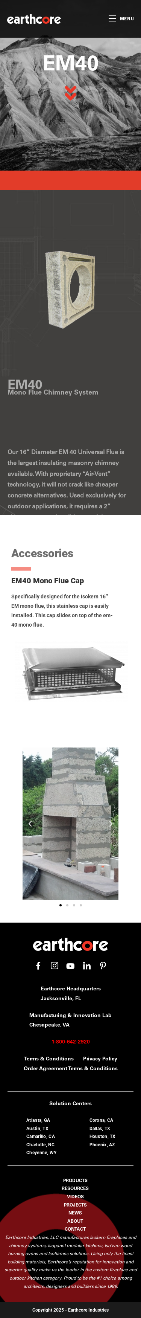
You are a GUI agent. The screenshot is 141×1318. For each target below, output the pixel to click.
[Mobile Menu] (121, 18)
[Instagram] (54, 966)
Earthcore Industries (88, 1310)
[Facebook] (38, 966)
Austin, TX (37, 1128)
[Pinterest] (103, 966)
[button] (30, 824)
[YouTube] (70, 966)
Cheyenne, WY (41, 1152)
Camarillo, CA (40, 1136)
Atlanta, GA (38, 1120)
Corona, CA (101, 1120)
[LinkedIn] (86, 966)
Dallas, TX (100, 1128)
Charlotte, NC (40, 1144)
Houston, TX (102, 1136)
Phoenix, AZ (102, 1144)
